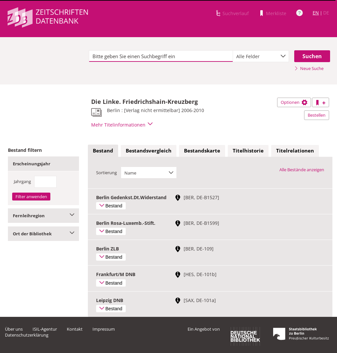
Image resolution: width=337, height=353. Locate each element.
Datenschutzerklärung (26, 335)
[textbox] (161, 56)
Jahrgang (22, 181)
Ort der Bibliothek (43, 234)
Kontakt (75, 329)
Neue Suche (309, 68)
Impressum (103, 329)
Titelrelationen (295, 150)
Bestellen (316, 115)
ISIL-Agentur (45, 329)
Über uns (14, 329)
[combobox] (261, 56)
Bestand (103, 150)
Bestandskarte (202, 150)
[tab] (103, 151)
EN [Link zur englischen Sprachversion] (316, 13)
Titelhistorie (248, 150)
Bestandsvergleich (148, 150)
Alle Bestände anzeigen (301, 170)
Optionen (294, 102)
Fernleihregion (43, 216)
